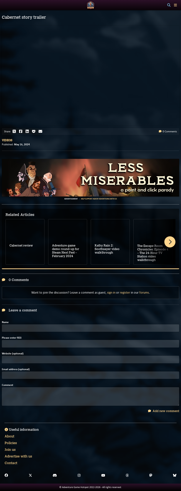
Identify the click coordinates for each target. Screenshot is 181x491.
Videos (7, 140)
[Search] (169, 5)
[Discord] (55, 475)
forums (144, 292)
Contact (11, 463)
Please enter (11, 338)
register (125, 292)
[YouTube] (103, 475)
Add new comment (163, 411)
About (9, 436)
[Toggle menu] (175, 5)
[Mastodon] (150, 475)
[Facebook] (6, 475)
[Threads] (127, 475)
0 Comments (168, 131)
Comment (7, 385)
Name (5, 322)
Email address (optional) (16, 369)
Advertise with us (18, 456)
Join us (10, 450)
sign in (111, 292)
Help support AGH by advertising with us (99, 199)
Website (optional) (13, 353)
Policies (11, 443)
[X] (30, 475)
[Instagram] (79, 475)
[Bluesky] (174, 475)
